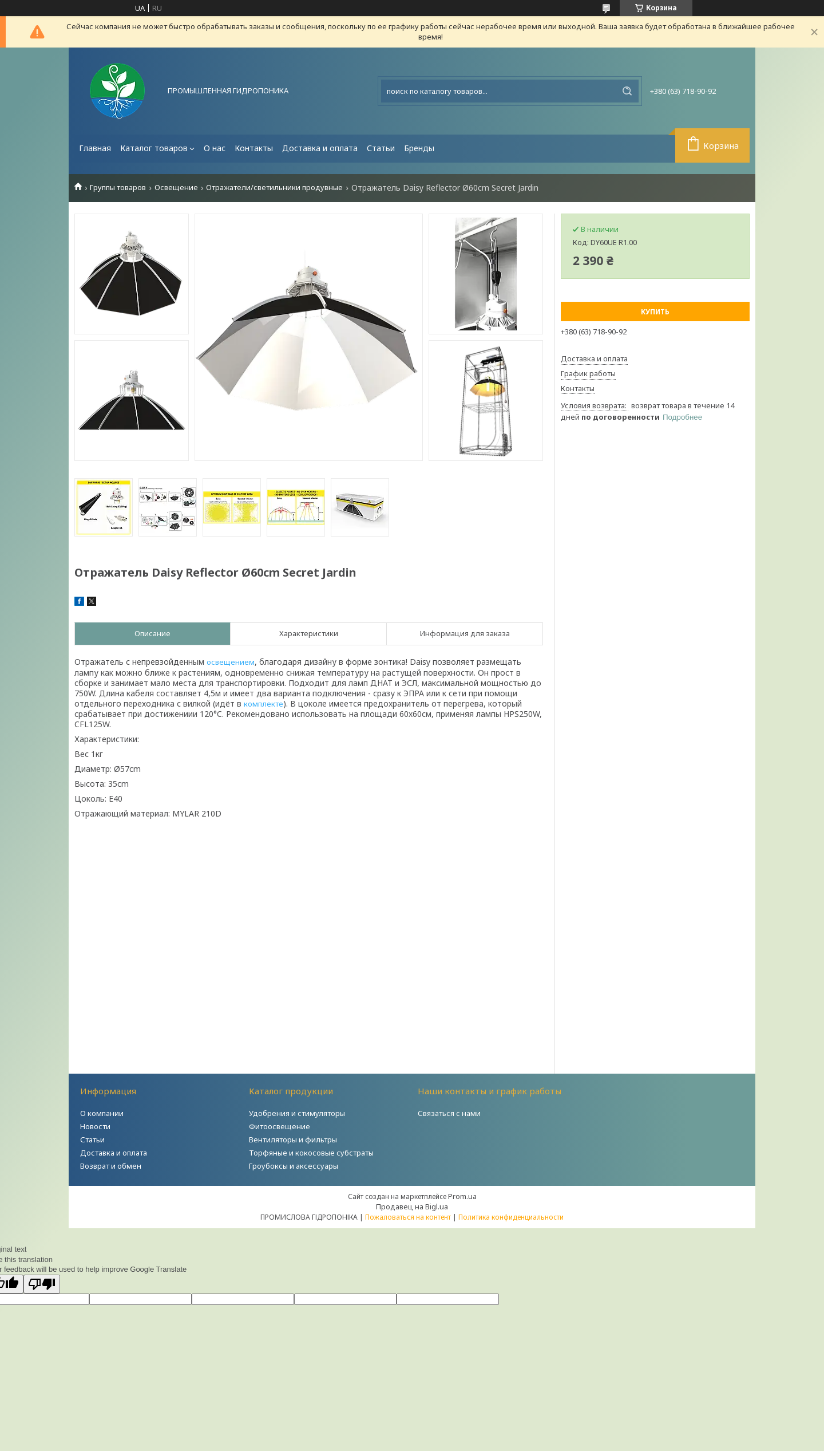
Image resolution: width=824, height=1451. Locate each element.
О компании (102, 1113)
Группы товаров (118, 187)
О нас (214, 148)
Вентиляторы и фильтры (293, 1139)
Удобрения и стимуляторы (297, 1113)
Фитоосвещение (279, 1126)
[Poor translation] (41, 1284)
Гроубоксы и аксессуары (293, 1166)
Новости (95, 1126)
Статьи (381, 148)
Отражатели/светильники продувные (274, 187)
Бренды (419, 148)
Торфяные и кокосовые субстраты (311, 1153)
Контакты (254, 148)
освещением (231, 662)
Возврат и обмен (110, 1166)
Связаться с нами (449, 1113)
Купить (655, 312)
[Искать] (627, 91)
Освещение (176, 187)
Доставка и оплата (320, 148)
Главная (95, 148)
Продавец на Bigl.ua (412, 1206)
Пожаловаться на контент (408, 1217)
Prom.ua (462, 1196)
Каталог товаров (154, 148)
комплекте (263, 704)
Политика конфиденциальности (511, 1217)
